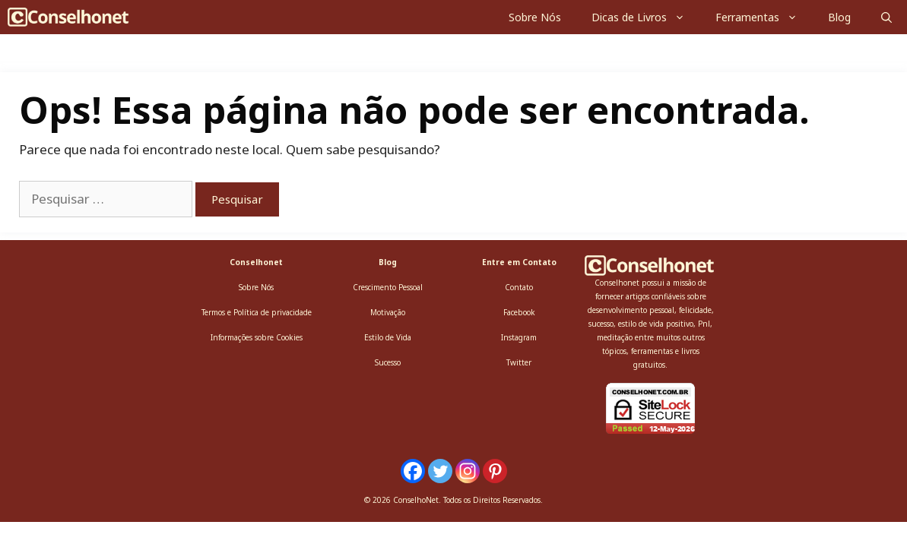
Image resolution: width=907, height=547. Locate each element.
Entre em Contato (519, 262)
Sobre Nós (535, 17)
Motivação (387, 312)
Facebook (519, 312)
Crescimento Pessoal (388, 287)
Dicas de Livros (645, 17)
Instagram (519, 337)
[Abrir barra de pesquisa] (886, 17)
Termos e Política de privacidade (256, 312)
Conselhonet (256, 262)
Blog (839, 17)
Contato (519, 287)
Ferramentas (764, 17)
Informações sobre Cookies (257, 337)
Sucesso (388, 362)
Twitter (518, 362)
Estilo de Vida (387, 337)
